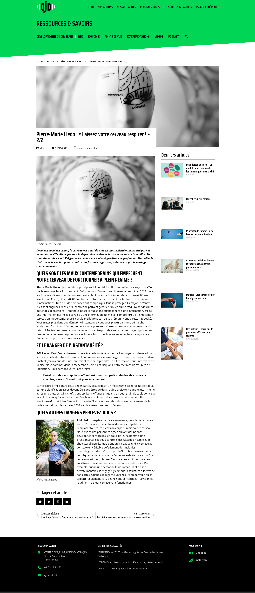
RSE (80, 36)
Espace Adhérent (206, 7)
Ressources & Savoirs (178, 7)
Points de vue (112, 36)
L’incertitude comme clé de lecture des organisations (200, 233)
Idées (62, 62)
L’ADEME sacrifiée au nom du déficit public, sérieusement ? (130, 562)
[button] (185, 36)
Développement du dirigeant (54, 36)
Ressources (52, 62)
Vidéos (158, 36)
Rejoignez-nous (150, 7)
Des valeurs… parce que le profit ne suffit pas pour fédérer (199, 332)
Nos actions (105, 7)
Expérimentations (137, 36)
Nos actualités (126, 7)
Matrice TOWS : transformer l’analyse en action (200, 297)
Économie (93, 36)
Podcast (173, 36)
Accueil (40, 62)
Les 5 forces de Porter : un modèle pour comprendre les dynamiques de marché (200, 168)
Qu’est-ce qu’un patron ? (198, 199)
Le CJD (90, 7)
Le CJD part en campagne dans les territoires (122, 568)
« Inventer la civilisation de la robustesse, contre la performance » (200, 264)
